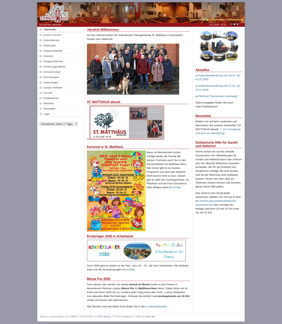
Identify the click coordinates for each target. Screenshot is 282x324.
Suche (193, 19)
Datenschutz (235, 19)
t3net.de (150, 316)
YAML (73, 316)
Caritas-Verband (51, 87)
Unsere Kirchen (50, 34)
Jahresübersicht (156, 306)
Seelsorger (48, 45)
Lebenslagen (49, 82)
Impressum (218, 19)
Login (45, 113)
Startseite (48, 29)
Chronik (46, 92)
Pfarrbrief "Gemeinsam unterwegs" (216, 96)
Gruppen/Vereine (51, 61)
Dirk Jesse (104, 316)
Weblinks (47, 103)
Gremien (46, 56)
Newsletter (48, 108)
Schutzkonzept (50, 71)
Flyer (176, 187)
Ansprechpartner (51, 50)
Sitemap (204, 19)
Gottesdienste (49, 40)
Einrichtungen (49, 77)
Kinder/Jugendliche (52, 66)
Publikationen (49, 98)
